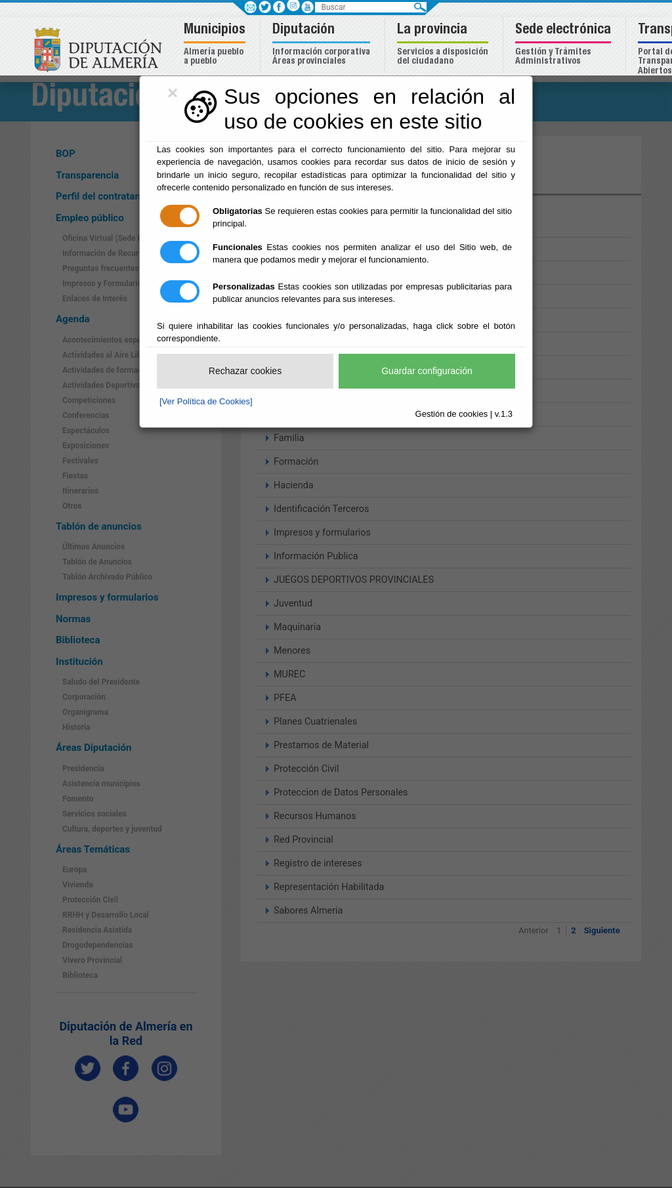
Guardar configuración (426, 371)
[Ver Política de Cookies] (206, 401)
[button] (216, 45)
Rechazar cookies (245, 371)
